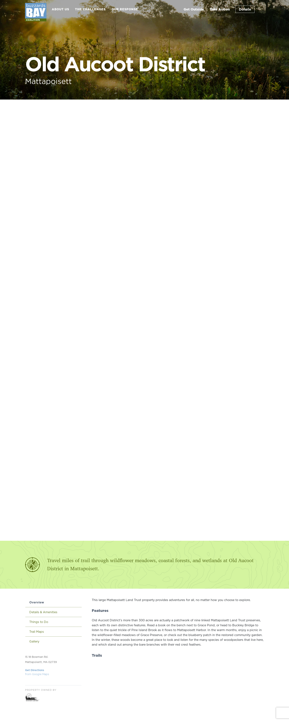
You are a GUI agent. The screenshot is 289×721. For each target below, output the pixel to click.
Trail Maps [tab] (36, 632)
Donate (245, 9)
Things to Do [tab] (38, 622)
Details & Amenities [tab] (43, 612)
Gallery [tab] (34, 641)
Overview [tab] (36, 602)
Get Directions (37, 672)
